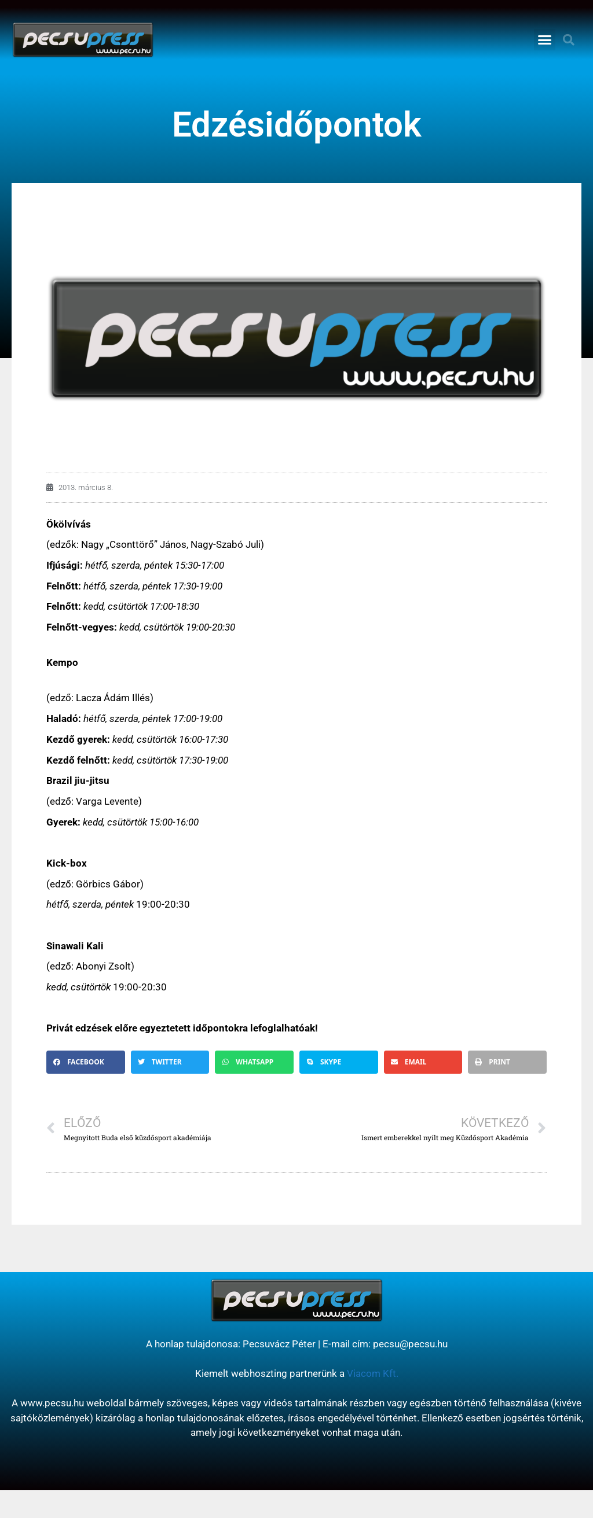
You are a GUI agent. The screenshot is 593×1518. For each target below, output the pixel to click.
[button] (545, 40)
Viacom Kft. (372, 1373)
